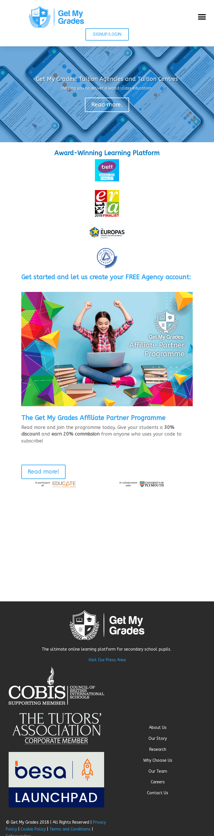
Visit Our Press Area (107, 660)
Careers (158, 782)
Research (157, 749)
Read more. (107, 104)
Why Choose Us (157, 760)
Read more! (43, 471)
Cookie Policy (33, 829)
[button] (201, 16)
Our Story (157, 738)
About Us (158, 727)
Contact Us (157, 793)
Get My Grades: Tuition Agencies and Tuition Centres (107, 79)
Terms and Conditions (70, 829)
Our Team (157, 771)
